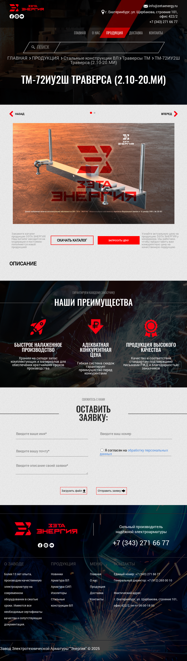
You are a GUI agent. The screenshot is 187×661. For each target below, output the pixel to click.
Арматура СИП (61, 587)
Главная (80, 33)
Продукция (114, 33)
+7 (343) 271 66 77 (141, 542)
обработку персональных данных (134, 452)
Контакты (156, 33)
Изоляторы (59, 593)
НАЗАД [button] (16, 114)
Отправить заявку (111, 491)
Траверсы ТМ (136, 58)
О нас (96, 33)
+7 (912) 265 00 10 (159, 580)
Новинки (57, 574)
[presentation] (132, 468)
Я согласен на (134, 452)
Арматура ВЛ (60, 580)
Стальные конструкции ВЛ (91, 58)
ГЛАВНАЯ (17, 58)
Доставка (136, 33)
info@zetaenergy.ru (161, 6)
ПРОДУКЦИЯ (45, 58)
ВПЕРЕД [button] (169, 114)
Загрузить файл (74, 491)
